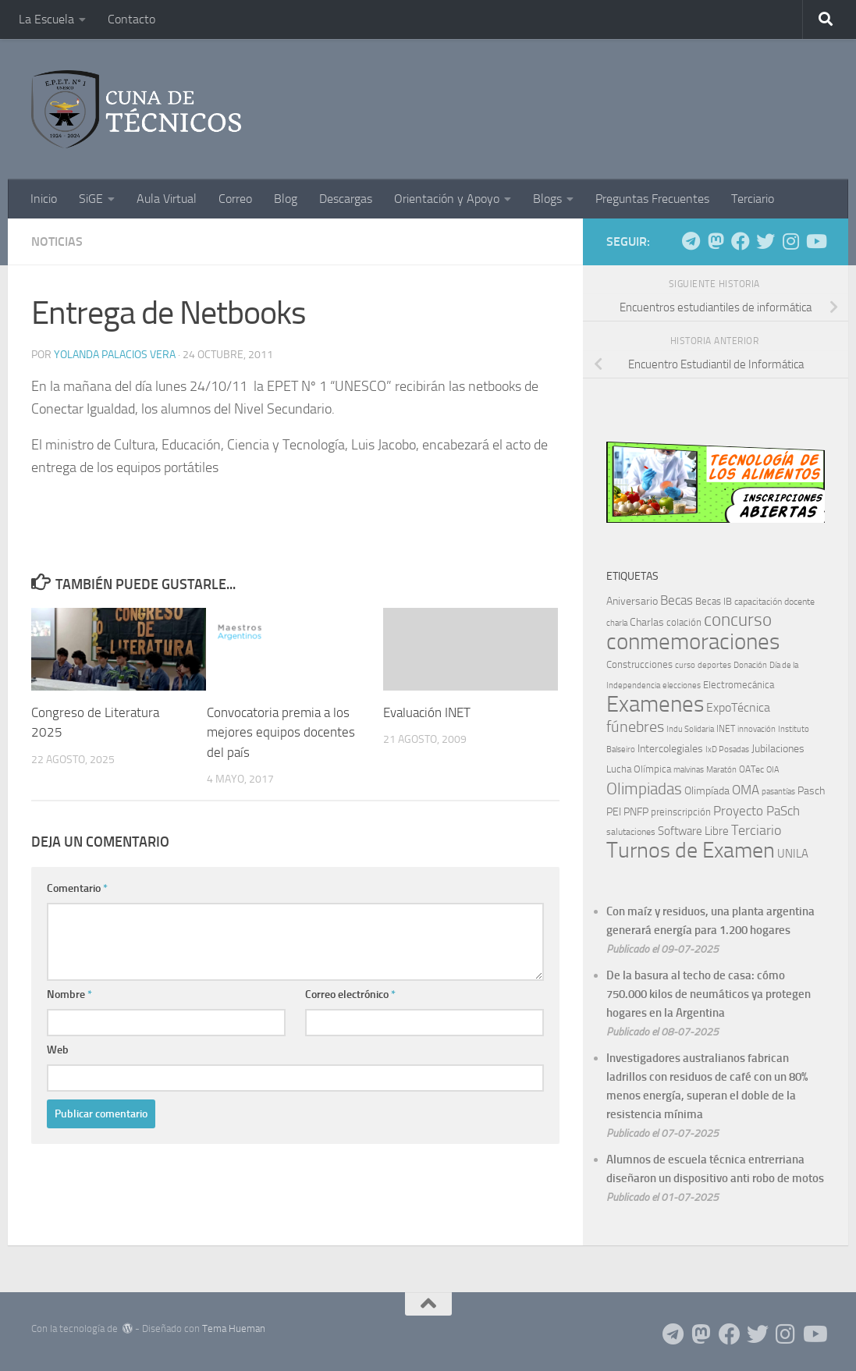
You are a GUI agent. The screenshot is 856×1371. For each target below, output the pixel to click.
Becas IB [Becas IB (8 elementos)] (713, 601)
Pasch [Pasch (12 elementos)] (811, 790)
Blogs (547, 198)
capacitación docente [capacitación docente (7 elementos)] (774, 601)
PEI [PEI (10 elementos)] (613, 812)
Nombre (69, 994)
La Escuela (46, 19)
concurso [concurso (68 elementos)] (738, 619)
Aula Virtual (167, 198)
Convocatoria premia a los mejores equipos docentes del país (281, 732)
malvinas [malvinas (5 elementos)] (688, 770)
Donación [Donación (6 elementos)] (750, 664)
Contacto (131, 19)
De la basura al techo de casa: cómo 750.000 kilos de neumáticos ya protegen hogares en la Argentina (708, 994)
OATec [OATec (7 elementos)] (751, 769)
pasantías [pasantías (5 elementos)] (778, 792)
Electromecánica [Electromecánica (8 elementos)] (738, 685)
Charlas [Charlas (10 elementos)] (647, 622)
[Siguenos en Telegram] (690, 241)
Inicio (43, 198)
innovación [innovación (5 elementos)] (756, 729)
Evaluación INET (427, 712)
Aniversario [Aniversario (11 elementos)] (632, 601)
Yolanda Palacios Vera (115, 354)
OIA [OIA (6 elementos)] (773, 769)
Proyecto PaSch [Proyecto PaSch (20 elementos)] (756, 811)
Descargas (345, 198)
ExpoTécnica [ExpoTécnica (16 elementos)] (738, 707)
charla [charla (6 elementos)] (616, 622)
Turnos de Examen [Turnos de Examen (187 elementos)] (690, 850)
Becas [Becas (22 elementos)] (676, 600)
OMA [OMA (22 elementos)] (745, 789)
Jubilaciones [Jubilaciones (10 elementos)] (777, 748)
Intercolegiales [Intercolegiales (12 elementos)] (670, 748)
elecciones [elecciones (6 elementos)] (681, 685)
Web (58, 1050)
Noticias (57, 241)
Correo (235, 198)
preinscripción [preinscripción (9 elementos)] (681, 812)
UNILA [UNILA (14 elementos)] (792, 854)
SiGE (91, 198)
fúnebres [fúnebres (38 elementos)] (635, 726)
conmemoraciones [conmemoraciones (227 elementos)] (693, 641)
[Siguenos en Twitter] (765, 241)
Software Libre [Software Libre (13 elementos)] (693, 831)
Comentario (77, 888)
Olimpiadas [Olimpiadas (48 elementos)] (644, 788)
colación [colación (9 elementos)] (683, 622)
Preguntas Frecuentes (652, 198)
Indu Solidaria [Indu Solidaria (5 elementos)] (690, 729)
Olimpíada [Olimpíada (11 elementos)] (707, 790)
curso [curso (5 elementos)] (685, 665)
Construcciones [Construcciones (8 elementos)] (639, 664)
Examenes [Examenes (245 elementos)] (655, 704)
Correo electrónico (350, 994)
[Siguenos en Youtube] (815, 241)
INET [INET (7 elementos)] (725, 728)
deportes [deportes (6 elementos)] (714, 664)
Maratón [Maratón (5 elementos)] (721, 770)
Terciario (752, 198)
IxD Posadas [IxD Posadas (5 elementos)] (727, 749)
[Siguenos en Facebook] (740, 241)
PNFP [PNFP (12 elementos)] (635, 812)
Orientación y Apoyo (446, 198)
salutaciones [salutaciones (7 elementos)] (630, 831)
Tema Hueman (233, 1328)
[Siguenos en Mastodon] (715, 241)
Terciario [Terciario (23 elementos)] (756, 830)
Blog (285, 198)
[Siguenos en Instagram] (790, 241)
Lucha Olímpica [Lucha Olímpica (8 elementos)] (638, 769)
